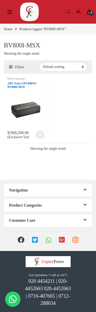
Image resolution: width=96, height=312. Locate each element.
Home (8, 29)
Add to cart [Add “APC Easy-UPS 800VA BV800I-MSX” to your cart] (40, 134)
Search (68, 12)
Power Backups (16, 78)
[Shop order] (63, 67)
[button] (12, 299)
